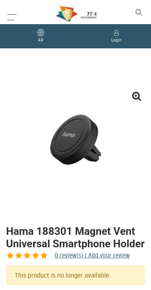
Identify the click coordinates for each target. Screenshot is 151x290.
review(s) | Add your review (50, 255)
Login (116, 40)
